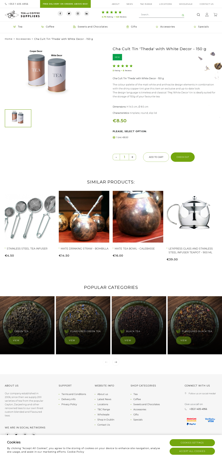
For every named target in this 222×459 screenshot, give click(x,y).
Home (8, 39)
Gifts (135, 414)
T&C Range (146, 4)
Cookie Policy (75, 451)
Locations (165, 4)
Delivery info (68, 399)
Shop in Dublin (105, 419)
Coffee (137, 399)
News (130, 4)
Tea (135, 394)
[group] (48, 75)
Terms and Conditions (73, 394)
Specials (137, 419)
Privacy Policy (69, 404)
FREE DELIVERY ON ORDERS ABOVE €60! (65, 4)
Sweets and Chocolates (146, 404)
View (16, 340)
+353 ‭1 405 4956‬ (16, 4)
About (115, 4)
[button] (9, 75)
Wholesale (186, 4)
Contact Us (207, 4)
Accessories (23, 39)
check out (183, 157)
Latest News (104, 399)
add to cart (156, 157)
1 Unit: (120, 137)
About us (102, 394)
